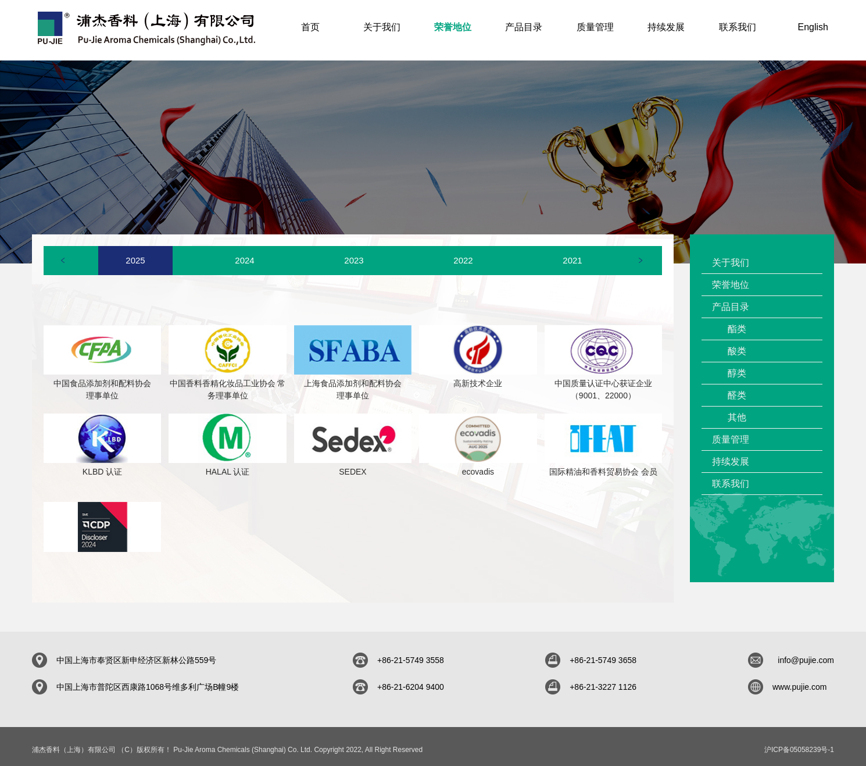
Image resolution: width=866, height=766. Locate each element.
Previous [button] (63, 253)
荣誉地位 (730, 278)
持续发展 (730, 455)
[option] (135, 254)
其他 (737, 411)
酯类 (737, 322)
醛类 (737, 389)
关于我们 (730, 256)
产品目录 (730, 300)
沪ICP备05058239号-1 (799, 743)
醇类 (737, 367)
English (813, 27)
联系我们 (730, 477)
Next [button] (640, 253)
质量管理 (730, 433)
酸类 (737, 345)
